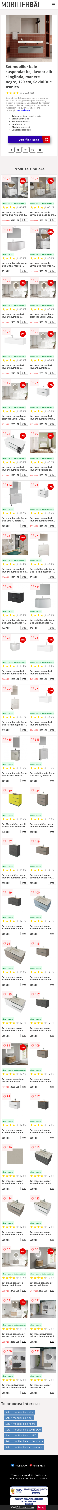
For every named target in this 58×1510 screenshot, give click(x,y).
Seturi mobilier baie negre (20, 1423)
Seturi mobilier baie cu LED (20, 1435)
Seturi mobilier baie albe (19, 1412)
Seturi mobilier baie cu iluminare (24, 1441)
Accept (41, 1507)
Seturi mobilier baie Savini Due (23, 1429)
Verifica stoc (34, 139)
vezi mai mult (23, 110)
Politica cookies (38, 1478)
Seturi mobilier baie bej (18, 1418)
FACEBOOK (19, 1465)
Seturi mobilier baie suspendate (23, 1447)
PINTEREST (37, 1465)
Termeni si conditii (22, 1475)
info (24, 220)
